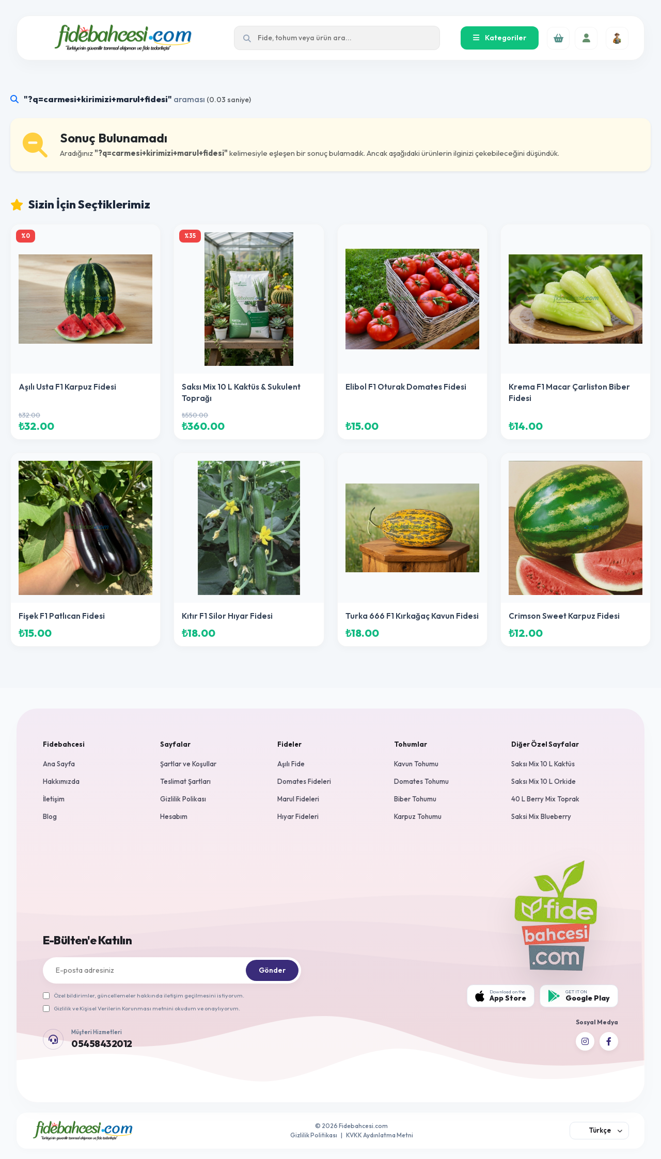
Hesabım (173, 816)
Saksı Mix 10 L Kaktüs (543, 764)
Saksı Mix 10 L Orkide (543, 781)
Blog (50, 816)
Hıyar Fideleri (298, 816)
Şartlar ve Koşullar (188, 764)
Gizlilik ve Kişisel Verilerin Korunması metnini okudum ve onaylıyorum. (141, 1008)
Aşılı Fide (291, 764)
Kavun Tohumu (416, 764)
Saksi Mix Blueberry (541, 816)
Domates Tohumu (421, 781)
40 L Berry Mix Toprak (545, 799)
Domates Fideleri (304, 781)
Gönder (272, 970)
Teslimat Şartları (185, 781)
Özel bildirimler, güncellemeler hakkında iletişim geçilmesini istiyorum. (143, 995)
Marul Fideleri (298, 799)
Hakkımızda (61, 781)
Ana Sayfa (59, 764)
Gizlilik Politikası (313, 1135)
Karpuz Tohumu (418, 816)
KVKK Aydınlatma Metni (379, 1135)
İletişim (54, 799)
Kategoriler (499, 37)
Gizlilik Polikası (183, 799)
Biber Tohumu (415, 799)
